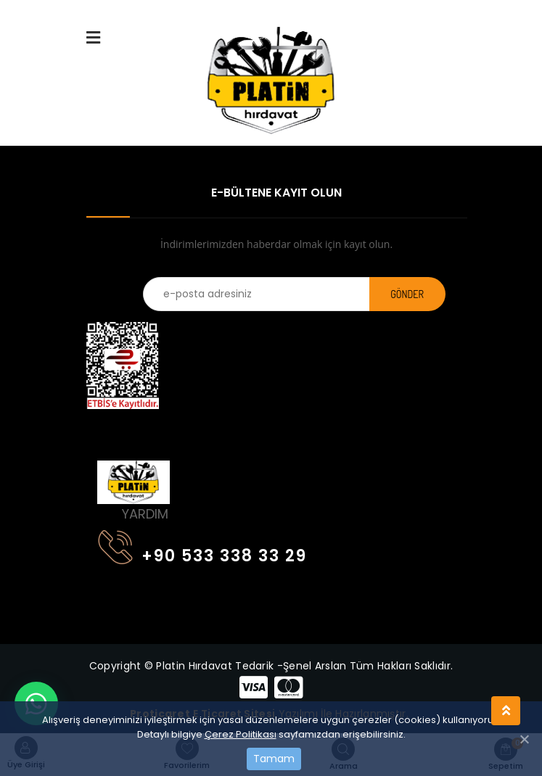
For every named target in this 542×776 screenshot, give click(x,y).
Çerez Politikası (240, 734)
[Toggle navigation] (106, 429)
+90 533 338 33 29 (202, 553)
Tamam (274, 758)
